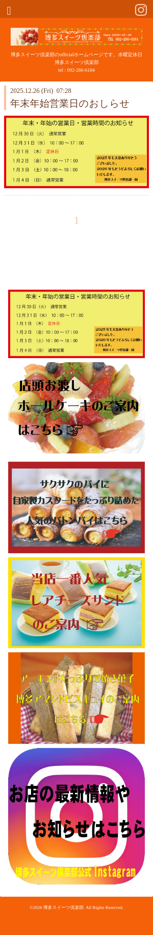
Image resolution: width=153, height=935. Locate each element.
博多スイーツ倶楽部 (63, 907)
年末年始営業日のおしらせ (70, 103)
